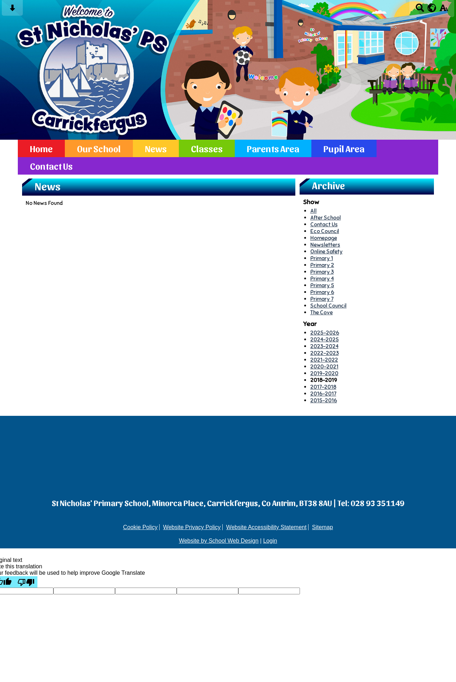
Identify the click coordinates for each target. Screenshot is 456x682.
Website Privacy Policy (192, 527)
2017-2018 (323, 386)
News (156, 148)
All (313, 210)
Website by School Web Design (219, 541)
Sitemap (322, 527)
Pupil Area (343, 148)
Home (41, 148)
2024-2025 (324, 339)
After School (325, 217)
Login (270, 541)
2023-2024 (324, 346)
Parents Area (273, 148)
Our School (99, 148)
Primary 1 (321, 258)
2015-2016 (323, 400)
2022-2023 (324, 353)
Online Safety (326, 251)
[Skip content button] (12, 10)
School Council (328, 305)
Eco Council (324, 231)
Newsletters (325, 244)
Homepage (323, 237)
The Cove (321, 312)
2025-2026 (324, 332)
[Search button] (420, 10)
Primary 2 (322, 265)
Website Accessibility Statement (266, 527)
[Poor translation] (26, 582)
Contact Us (51, 165)
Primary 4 (322, 278)
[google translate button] (432, 8)
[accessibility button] (444, 10)
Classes (207, 148)
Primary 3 (322, 271)
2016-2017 (323, 393)
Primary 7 (321, 298)
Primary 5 (322, 285)
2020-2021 (324, 366)
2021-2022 (324, 359)
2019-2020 (324, 373)
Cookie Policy (140, 527)
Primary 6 (322, 292)
